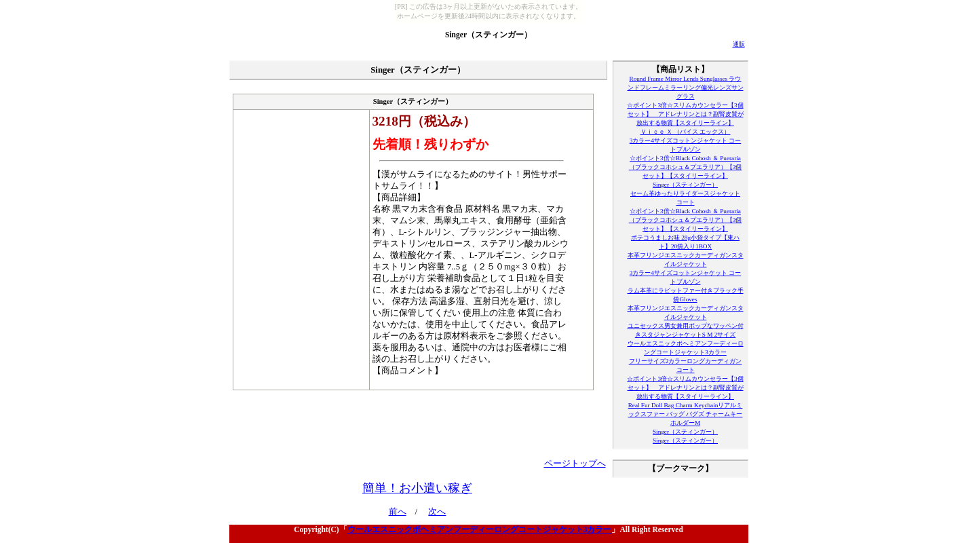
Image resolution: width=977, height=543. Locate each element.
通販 (739, 44)
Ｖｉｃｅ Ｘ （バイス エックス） (685, 131)
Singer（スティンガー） (488, 35)
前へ (397, 512)
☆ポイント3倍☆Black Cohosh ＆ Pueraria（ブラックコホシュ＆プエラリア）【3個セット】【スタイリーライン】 (685, 167)
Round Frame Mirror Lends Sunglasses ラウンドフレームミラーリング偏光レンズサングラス (686, 87)
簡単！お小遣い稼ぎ (417, 488)
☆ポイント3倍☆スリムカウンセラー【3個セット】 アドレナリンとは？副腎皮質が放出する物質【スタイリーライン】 (685, 114)
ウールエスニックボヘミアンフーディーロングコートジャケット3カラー (479, 529)
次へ (437, 512)
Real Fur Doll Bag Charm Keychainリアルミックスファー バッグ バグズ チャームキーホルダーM (685, 414)
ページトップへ (575, 463)
